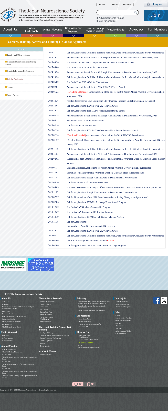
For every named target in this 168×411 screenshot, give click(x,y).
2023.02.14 (53, 130)
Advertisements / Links (123, 331)
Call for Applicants (46, 341)
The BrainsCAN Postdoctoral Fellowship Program (90, 212)
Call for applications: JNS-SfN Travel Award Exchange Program (96, 245)
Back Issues (44, 309)
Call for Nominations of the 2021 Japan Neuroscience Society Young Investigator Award (107, 197)
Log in (80, 345)
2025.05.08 (53, 67)
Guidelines (5, 304)
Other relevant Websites (123, 320)
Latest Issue (44, 307)
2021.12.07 (53, 172)
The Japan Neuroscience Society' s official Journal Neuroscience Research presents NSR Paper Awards (114, 187)
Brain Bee (5, 335)
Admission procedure (123, 304)
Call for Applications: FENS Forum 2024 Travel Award (92, 106)
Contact (114, 4)
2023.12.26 (53, 101)
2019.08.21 (53, 235)
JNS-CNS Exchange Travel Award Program (90, 240)
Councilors (6, 311)
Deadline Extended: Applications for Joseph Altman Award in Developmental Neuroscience (109, 168)
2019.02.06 (53, 240)
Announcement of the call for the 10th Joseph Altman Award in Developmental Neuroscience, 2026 (112, 57)
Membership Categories (123, 307)
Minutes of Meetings (84, 321)
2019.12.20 (53, 207)
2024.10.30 (53, 72)
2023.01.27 (53, 140)
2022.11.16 (53, 149)
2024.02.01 (53, 87)
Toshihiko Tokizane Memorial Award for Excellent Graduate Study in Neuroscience (105, 173)
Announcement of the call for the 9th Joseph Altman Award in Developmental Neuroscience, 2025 (112, 72)
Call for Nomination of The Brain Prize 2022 (87, 182)
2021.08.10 (53, 182)
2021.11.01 (53, 177)
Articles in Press (45, 304)
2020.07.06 (53, 202)
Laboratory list (7, 324)
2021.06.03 (53, 187)
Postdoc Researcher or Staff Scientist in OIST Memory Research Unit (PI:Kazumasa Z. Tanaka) (111, 101)
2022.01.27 (53, 167)
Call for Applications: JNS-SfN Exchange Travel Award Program (96, 202)
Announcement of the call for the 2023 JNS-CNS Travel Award (105, 135)
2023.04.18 (53, 125)
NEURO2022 (6, 369)
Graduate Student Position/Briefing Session (54, 335)
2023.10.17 (53, 110)
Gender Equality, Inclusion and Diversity (91, 310)
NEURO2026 (6, 354)
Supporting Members (9, 319)
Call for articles (121, 334)
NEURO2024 (6, 361)
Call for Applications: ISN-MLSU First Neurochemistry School (96, 111)
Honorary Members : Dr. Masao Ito (14, 316)
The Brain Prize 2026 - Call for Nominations (87, 67)
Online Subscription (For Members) (46, 318)
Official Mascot (7, 338)
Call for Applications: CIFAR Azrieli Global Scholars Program (95, 217)
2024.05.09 (53, 82)
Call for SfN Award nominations (81, 125)
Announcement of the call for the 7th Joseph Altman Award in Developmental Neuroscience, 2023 (112, 154)
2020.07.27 (53, 197)
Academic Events (46, 354)
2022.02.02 (53, 159)
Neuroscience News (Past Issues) (88, 348)
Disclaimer (119, 326)
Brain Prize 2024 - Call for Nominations (85, 120)
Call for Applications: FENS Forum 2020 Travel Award (92, 231)
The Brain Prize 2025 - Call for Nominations (87, 82)
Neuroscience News (84, 319)
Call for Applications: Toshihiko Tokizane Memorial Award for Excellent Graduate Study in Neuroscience (115, 52)
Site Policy (119, 323)
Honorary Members (8, 314)
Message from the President (11, 322)
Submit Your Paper (46, 312)
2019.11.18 (53, 222)
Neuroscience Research (47, 301)
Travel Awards (13, 95)
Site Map (118, 328)
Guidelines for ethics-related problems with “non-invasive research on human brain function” (94, 302)
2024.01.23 (53, 92)
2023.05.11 (53, 120)
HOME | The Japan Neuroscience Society (22, 294)
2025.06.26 (53, 62)
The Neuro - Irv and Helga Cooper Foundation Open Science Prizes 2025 (100, 62)
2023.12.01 (53, 105)
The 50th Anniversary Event (11, 327)
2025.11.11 (53, 52)
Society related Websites (124, 318)
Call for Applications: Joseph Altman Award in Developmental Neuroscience (102, 177)
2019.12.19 (53, 217)
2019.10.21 (53, 230)
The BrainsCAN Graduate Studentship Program (89, 207)
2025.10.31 (53, 57)
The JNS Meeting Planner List (12, 352)
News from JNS (7, 341)
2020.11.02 (53, 192)
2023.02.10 (53, 135)
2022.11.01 (53, 154)
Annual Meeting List (9, 349)
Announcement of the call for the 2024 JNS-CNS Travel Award (96, 87)
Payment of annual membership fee (89, 324)
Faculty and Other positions (18, 55)
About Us (5, 301)
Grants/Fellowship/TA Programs (20, 71)
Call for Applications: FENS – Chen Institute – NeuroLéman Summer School (102, 130)
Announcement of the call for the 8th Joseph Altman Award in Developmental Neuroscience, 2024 (112, 115)
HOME (102, 4)
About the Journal (46, 315)
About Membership (122, 301)
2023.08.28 (53, 115)
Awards (10, 87)
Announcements (45, 322)
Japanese (127, 4)
